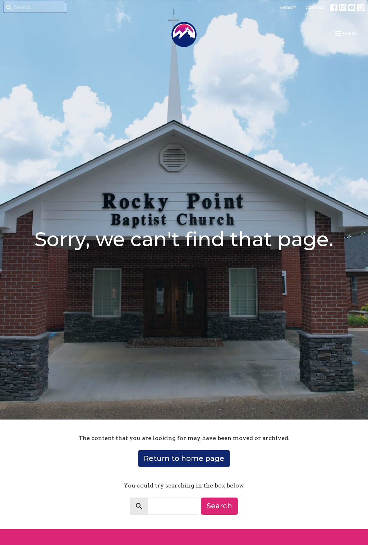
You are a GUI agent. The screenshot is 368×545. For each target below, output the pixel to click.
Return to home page (184, 458)
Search (288, 7)
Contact (315, 7)
